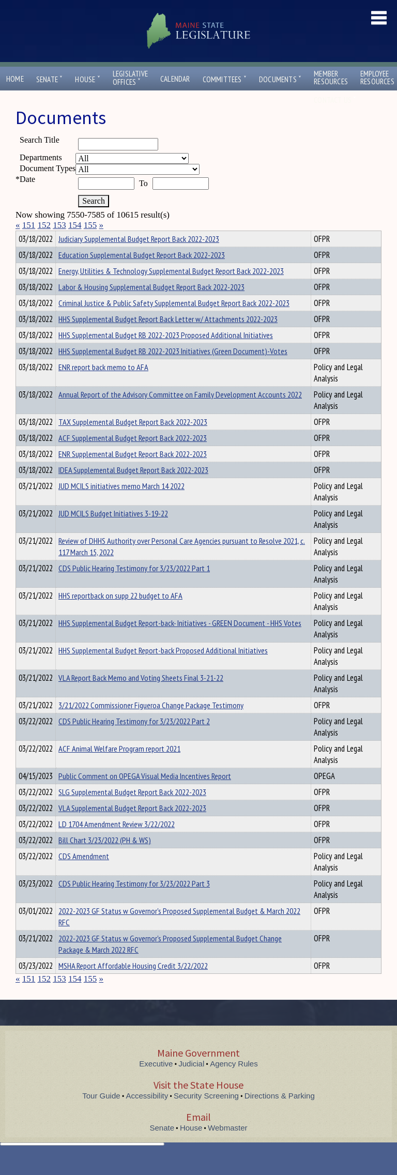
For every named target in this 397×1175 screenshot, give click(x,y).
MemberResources (331, 77)
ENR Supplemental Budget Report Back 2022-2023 (132, 472)
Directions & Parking (280, 1114)
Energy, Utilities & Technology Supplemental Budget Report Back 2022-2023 (171, 289)
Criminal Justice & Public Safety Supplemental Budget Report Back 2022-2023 (173, 321)
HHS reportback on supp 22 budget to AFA (120, 614)
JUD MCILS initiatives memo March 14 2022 (121, 504)
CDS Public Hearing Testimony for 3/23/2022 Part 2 (134, 739)
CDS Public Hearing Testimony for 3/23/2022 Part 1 (134, 586)
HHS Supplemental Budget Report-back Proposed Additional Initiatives (163, 669)
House (87, 79)
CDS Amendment (83, 874)
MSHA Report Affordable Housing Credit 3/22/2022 (133, 984)
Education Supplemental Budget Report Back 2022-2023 (141, 273)
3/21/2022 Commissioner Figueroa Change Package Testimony (150, 723)
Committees (225, 79)
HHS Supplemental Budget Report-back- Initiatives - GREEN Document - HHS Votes (179, 641)
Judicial (191, 1082)
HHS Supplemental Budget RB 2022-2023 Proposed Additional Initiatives (165, 353)
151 (29, 225)
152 (44, 225)
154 (75, 225)
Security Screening (206, 1114)
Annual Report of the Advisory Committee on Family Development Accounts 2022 (180, 413)
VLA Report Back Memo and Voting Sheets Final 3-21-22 (140, 696)
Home (15, 79)
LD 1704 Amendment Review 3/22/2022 (116, 842)
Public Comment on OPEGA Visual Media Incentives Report (144, 794)
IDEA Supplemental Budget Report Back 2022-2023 (133, 488)
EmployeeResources (377, 77)
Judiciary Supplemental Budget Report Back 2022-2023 (138, 257)
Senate (49, 79)
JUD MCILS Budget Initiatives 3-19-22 (113, 532)
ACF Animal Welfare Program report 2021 (119, 767)
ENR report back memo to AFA (103, 385)
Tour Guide (101, 1114)
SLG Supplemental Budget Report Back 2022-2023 (132, 810)
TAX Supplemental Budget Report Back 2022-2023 (132, 440)
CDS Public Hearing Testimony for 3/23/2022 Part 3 (134, 902)
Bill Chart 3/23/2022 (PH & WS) (104, 858)
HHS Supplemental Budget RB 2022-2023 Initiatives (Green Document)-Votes (172, 369)
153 (59, 225)
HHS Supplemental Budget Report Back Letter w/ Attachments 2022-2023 (168, 337)
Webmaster (227, 1146)
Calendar (175, 79)
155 (90, 225)
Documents (280, 79)
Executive (156, 1082)
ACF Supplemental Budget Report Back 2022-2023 (132, 456)
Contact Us (335, 100)
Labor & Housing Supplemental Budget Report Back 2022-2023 (151, 305)
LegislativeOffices (130, 78)
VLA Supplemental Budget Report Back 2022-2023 (132, 826)
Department (74, 237)
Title (24, 237)
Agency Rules (234, 1082)
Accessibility (147, 1114)
